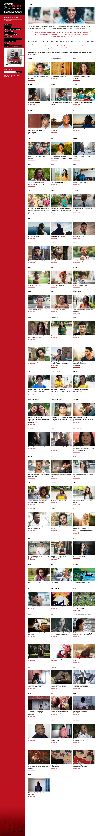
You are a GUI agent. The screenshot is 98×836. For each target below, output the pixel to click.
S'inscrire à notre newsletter (13, 46)
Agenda (7, 43)
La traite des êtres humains (12, 29)
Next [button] (23, 56)
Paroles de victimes (10, 41)
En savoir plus (31, 80)
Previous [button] (5, 56)
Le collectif (8, 24)
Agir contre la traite (11, 34)
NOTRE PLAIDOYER (9, 32)
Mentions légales (8, 69)
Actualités (8, 27)
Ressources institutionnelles (13, 39)
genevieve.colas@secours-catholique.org (13, 19)
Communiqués (8, 36)
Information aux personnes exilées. (14, 64)
